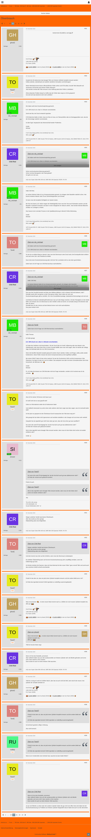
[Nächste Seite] (24, 23)
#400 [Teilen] (85, 762)
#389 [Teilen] (85, 392)
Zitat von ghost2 (33, 632)
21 (15, 23)
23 (21, 23)
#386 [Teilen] (85, 236)
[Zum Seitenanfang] (88, 834)
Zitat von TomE (33, 325)
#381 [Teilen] (85, 28)
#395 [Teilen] (85, 626)
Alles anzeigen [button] (57, 165)
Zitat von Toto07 (33, 472)
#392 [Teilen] (85, 537)
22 (18, 23)
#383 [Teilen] (85, 101)
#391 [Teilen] (85, 512)
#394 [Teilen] (85, 597)
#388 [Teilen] (85, 318)
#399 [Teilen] (85, 735)
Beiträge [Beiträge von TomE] (6, 253)
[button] (2, 2)
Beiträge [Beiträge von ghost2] (6, 46)
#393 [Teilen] (85, 574)
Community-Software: (45, 834)
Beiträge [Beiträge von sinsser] (6, 460)
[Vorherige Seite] (2, 23)
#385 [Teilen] (85, 186)
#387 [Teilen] (85, 270)
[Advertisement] (39, 43)
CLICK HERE (57, 67)
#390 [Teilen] (85, 442)
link (70, 33)
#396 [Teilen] (85, 651)
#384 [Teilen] (85, 147)
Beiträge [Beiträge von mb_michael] (6, 119)
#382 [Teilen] (85, 75)
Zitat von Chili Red (34, 544)
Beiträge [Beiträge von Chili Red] (6, 165)
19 (10, 23)
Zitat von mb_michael (35, 154)
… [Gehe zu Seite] (7, 23)
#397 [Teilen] (85, 676)
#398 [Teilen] (85, 704)
